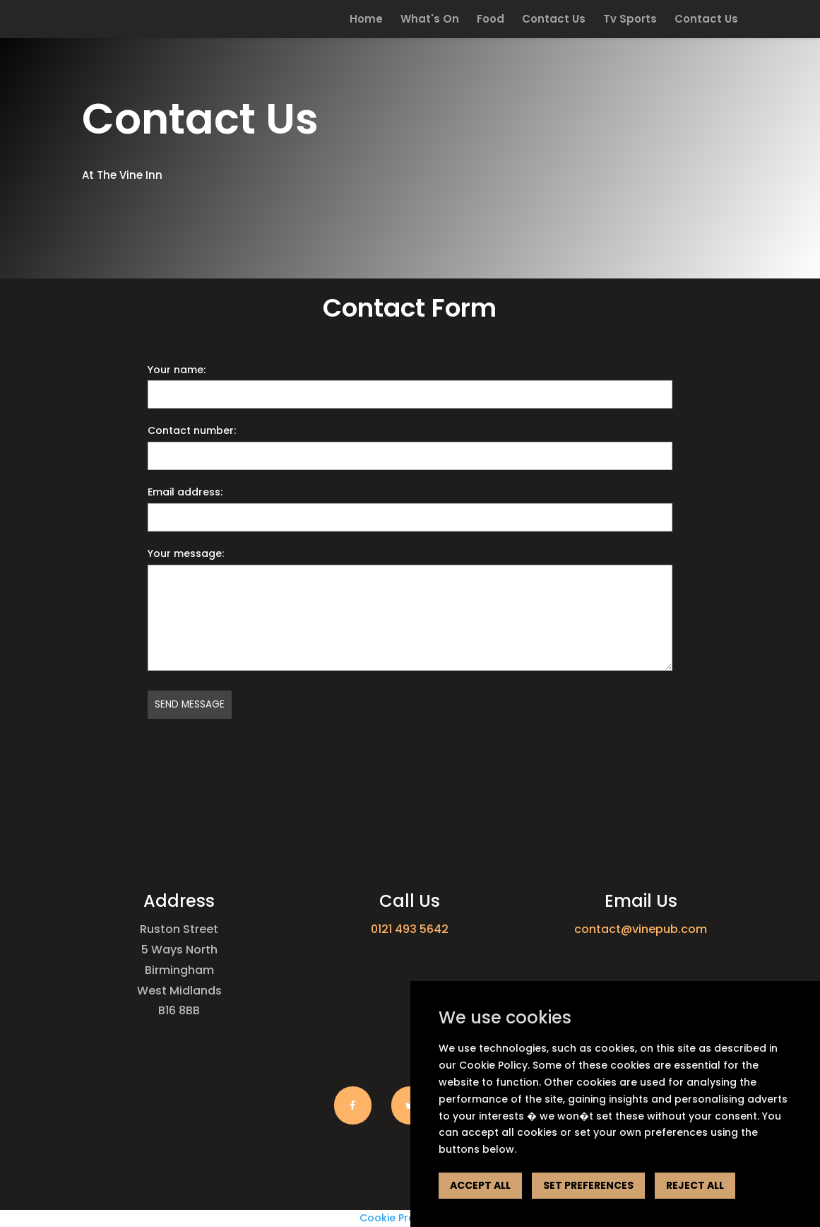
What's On (429, 20)
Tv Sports (630, 20)
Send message (190, 704)
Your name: (177, 370)
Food (490, 20)
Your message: (186, 553)
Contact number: (192, 430)
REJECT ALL (695, 1185)
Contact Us (554, 20)
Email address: (185, 492)
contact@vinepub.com (640, 929)
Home (366, 20)
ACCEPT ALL (480, 1185)
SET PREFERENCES (588, 1185)
